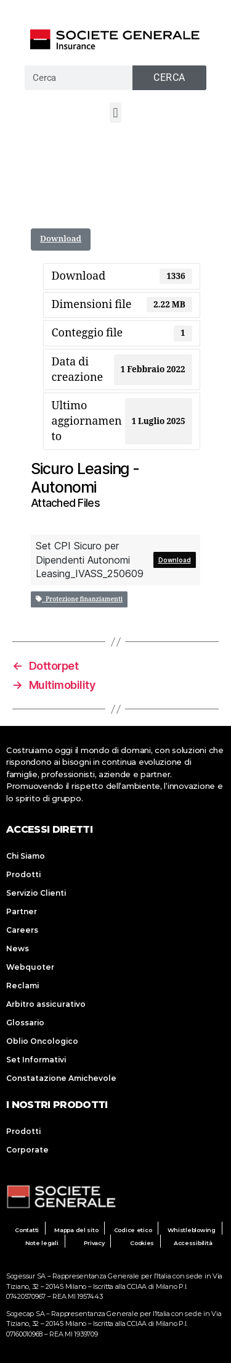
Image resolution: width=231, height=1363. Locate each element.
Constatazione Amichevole (61, 1078)
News (17, 948)
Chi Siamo (25, 856)
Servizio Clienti (36, 893)
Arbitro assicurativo (46, 1004)
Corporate (27, 1149)
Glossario (25, 1022)
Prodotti (23, 874)
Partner (21, 911)
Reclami (22, 985)
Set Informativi (36, 1059)
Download (60, 239)
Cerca (169, 77)
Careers (22, 930)
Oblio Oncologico (42, 1041)
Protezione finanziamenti (79, 599)
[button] (115, 112)
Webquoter (30, 967)
